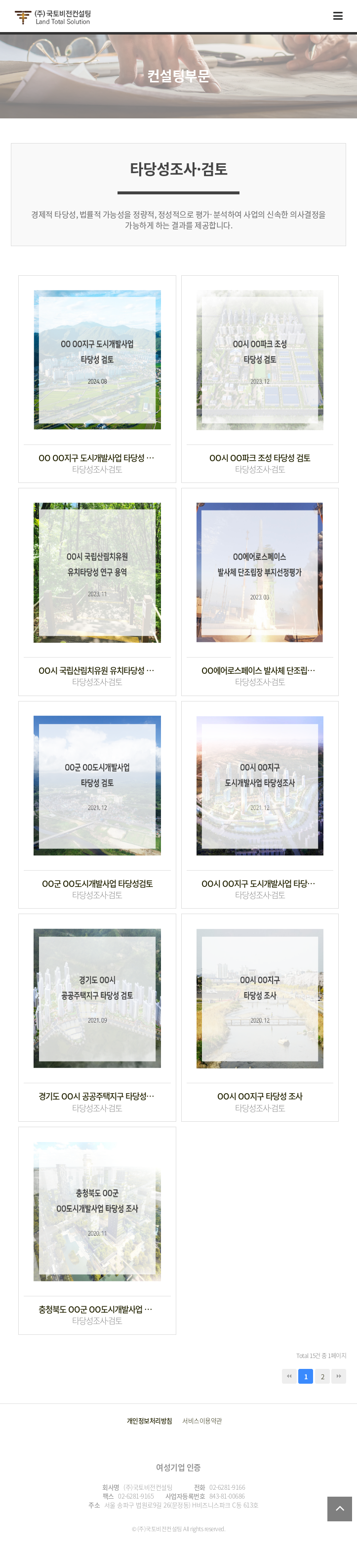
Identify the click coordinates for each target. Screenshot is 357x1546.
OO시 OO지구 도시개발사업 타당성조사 (260, 883)
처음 (289, 1376)
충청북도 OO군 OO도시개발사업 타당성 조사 (97, 1309)
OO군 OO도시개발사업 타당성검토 (97, 883)
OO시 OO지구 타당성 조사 (259, 1096)
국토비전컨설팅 (52, 17)
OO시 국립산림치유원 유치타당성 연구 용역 (97, 670)
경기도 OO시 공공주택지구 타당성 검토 (97, 1096)
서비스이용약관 (202, 1420)
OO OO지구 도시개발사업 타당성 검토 (97, 458)
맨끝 (338, 1376)
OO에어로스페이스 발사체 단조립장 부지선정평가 (260, 670)
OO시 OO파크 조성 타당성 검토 (259, 458)
